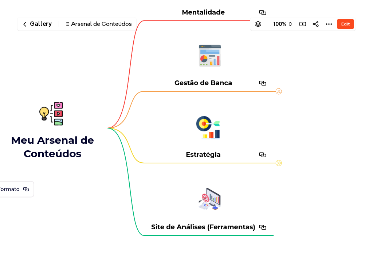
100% (280, 24)
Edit (345, 23)
